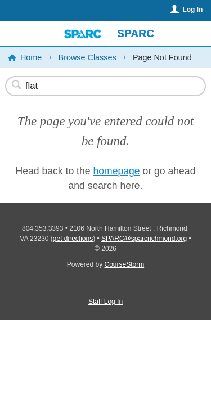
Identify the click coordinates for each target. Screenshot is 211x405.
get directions (73, 238)
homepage (116, 171)
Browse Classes (87, 57)
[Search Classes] (99, 86)
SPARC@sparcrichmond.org (144, 238)
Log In (192, 10)
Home (31, 57)
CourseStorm (125, 264)
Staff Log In (105, 301)
